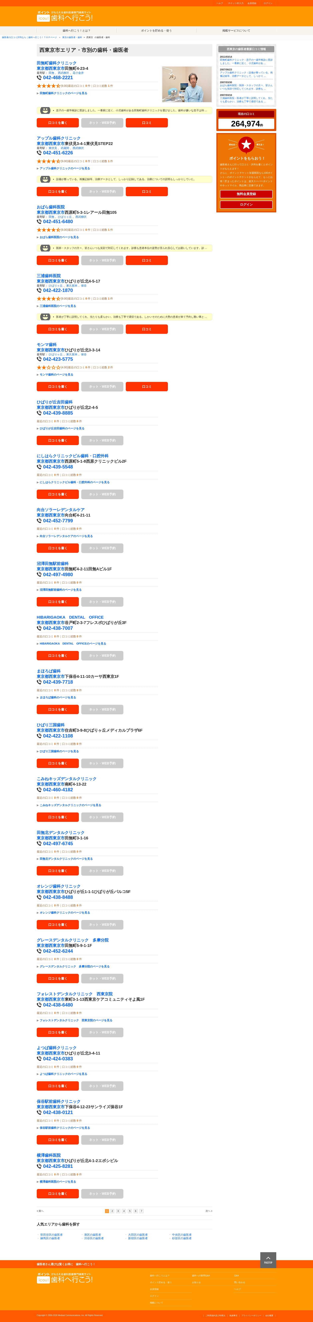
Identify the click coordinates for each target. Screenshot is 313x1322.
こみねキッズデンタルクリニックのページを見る (70, 805)
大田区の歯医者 (138, 1234)
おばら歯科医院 (51, 207)
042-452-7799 (58, 520)
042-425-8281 (58, 1166)
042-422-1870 (58, 290)
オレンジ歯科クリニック (59, 886)
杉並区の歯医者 (182, 1238)
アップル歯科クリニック (59, 138)
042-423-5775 (58, 359)
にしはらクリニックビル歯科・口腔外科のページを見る (75, 482)
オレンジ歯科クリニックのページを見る (65, 912)
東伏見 (53, 148)
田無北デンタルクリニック (61, 832)
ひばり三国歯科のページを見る (59, 751)
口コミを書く (57, 122)
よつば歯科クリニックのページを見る (63, 1074)
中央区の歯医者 (182, 1234)
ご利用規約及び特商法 (215, 1315)
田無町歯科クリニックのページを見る (63, 93)
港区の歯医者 (92, 1234)
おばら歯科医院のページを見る (59, 237)
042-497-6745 (58, 843)
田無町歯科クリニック (57, 63)
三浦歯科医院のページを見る (58, 306)
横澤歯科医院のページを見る (58, 1181)
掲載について (156, 1302)
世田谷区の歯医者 (51, 1234)
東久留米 (71, 285)
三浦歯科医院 (49, 276)
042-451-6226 (58, 152)
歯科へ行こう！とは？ (77, 30)
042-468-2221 (58, 77)
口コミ (147, 122)
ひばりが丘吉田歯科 (55, 402)
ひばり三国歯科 (51, 725)
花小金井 (78, 72)
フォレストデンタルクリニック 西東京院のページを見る (76, 1020)
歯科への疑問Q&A (201, 1275)
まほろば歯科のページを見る (58, 697)
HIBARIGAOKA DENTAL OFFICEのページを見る (73, 643)
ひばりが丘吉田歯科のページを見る (62, 428)
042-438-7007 (58, 628)
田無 (51, 72)
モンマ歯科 (47, 344)
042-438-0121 (58, 1112)
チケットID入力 (236, 3)
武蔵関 (65, 148)
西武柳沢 (63, 72)
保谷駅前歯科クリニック (59, 1101)
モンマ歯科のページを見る (56, 374)
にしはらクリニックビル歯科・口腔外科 (73, 456)
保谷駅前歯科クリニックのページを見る (65, 1127)
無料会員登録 (246, 194)
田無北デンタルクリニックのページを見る (66, 858)
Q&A (236, 1275)
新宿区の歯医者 (138, 1238)
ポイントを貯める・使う (156, 30)
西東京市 (57, 68)
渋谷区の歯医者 (94, 1238)
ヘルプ (219, 3)
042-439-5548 (58, 466)
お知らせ (196, 1282)
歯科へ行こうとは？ (160, 1275)
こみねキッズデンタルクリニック (67, 779)
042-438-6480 (58, 1005)
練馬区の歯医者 (50, 1238)
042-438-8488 (58, 897)
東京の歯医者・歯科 (72, 37)
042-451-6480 (58, 221)
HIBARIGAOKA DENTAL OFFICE (70, 617)
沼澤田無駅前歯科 (53, 563)
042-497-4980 (58, 574)
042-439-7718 (58, 682)
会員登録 (252, 3)
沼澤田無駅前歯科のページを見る (61, 589)
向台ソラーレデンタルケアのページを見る (66, 536)
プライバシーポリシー (251, 1315)
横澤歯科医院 (49, 1155)
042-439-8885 (58, 413)
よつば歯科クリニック (57, 1048)
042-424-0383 (58, 1058)
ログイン (268, 3)
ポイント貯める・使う (161, 1282)
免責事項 (233, 1315)
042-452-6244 (58, 951)
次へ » (209, 1211)
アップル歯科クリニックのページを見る (65, 168)
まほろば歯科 (49, 671)
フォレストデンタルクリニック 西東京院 (75, 994)
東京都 (43, 68)
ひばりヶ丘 (65, 216)
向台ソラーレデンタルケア (61, 510)
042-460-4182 (58, 789)
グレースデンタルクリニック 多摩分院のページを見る (75, 966)
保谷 (84, 285)
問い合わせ (239, 1282)
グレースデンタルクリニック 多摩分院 (73, 940)
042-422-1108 (58, 735)
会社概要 (269, 1315)
